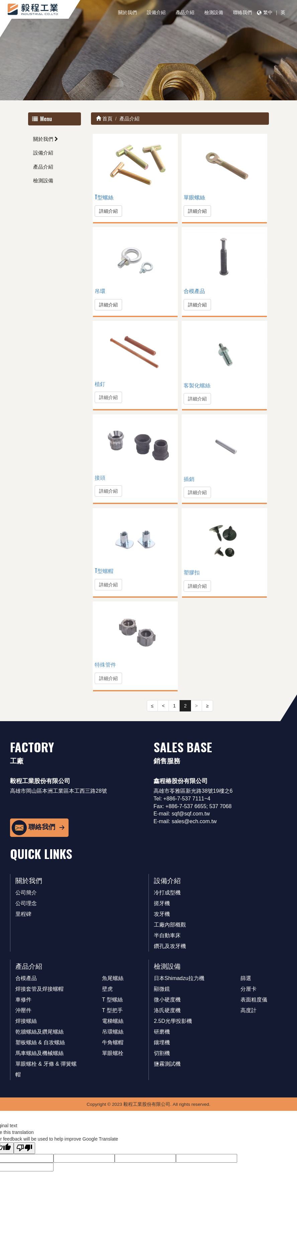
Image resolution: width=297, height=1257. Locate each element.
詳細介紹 (108, 211)
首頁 (104, 118)
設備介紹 (156, 12)
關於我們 (127, 12)
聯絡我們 (242, 12)
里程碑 (23, 914)
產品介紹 (185, 12)
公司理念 (26, 903)
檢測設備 (213, 12)
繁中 (268, 12)
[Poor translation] (24, 1148)
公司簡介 (26, 892)
